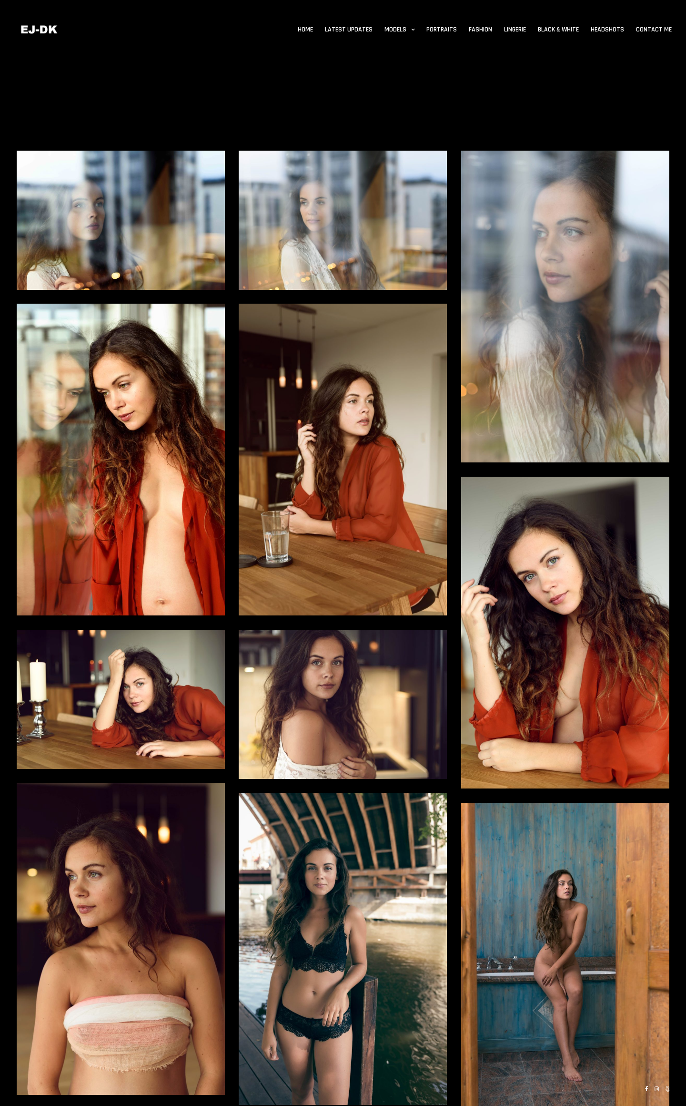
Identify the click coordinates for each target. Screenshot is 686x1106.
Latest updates (349, 29)
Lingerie (515, 29)
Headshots (607, 29)
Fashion (480, 29)
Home (305, 29)
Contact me (654, 29)
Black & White (558, 29)
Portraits (441, 29)
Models (395, 29)
